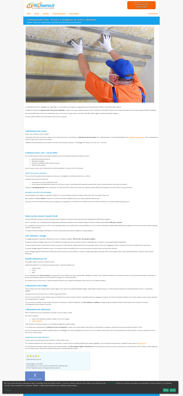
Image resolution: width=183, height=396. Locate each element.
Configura (7, 390)
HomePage (29, 22)
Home (29, 13)
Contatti (36, 13)
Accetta (172, 390)
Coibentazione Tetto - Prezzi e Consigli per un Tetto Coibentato (66, 22)
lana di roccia (142, 343)
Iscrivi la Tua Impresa (58, 13)
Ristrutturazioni (36, 22)
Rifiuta (166, 390)
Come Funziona (73, 13)
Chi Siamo (45, 13)
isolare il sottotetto (37, 321)
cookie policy (110, 383)
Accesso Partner (153, 13)
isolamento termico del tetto (137, 137)
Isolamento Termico (46, 22)
